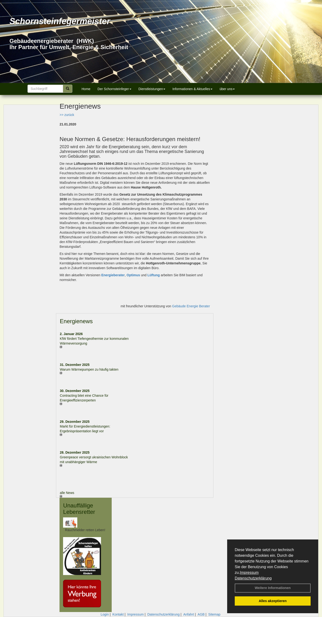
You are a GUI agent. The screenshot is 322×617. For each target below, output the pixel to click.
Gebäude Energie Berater (191, 306)
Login (105, 614)
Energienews (76, 321)
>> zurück (67, 115)
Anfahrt (188, 614)
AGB (201, 614)
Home (86, 89)
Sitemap (214, 614)
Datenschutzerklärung (253, 578)
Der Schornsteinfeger (114, 89)
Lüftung (153, 275)
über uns (227, 89)
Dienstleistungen (152, 89)
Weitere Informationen (273, 588)
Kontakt (118, 614)
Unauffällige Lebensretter (79, 508)
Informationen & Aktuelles (192, 89)
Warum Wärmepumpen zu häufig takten (89, 369)
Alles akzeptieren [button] (273, 601)
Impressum (249, 573)
